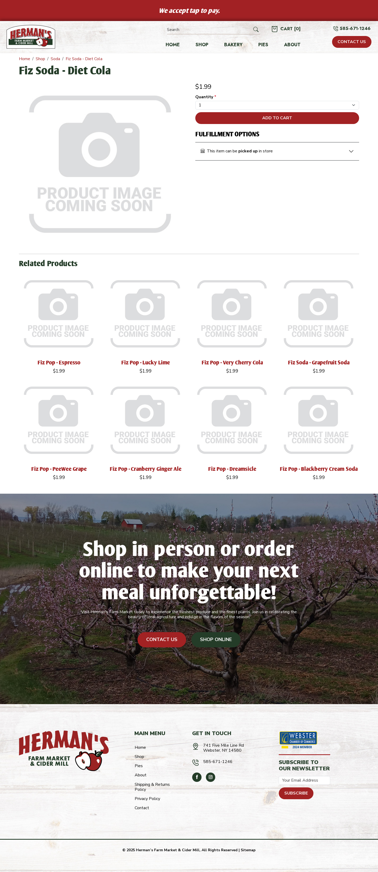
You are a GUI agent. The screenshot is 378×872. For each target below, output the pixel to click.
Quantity (205, 97)
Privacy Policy (147, 799)
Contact (142, 808)
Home (173, 45)
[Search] (209, 30)
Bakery (233, 45)
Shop (202, 45)
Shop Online (216, 639)
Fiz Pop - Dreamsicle (232, 469)
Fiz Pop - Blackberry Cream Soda (319, 469)
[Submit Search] (256, 29)
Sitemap (248, 850)
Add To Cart (277, 118)
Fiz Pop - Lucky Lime (145, 362)
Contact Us (161, 639)
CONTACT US (352, 42)
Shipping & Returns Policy (152, 787)
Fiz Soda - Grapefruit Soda (319, 362)
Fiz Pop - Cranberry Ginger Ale (146, 469)
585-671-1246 (355, 28)
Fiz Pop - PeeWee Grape (59, 469)
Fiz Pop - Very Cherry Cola (232, 362)
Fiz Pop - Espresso (59, 362)
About (292, 45)
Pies (263, 45)
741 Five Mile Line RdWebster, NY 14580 (223, 747)
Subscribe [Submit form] (296, 793)
